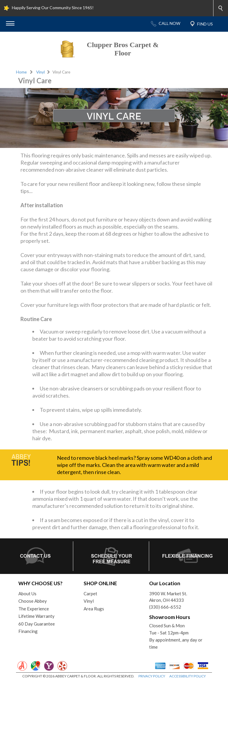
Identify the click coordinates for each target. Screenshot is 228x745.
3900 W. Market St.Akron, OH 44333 (168, 597)
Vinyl (40, 72)
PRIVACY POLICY (151, 676)
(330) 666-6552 (165, 607)
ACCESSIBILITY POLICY (187, 676)
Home (21, 72)
